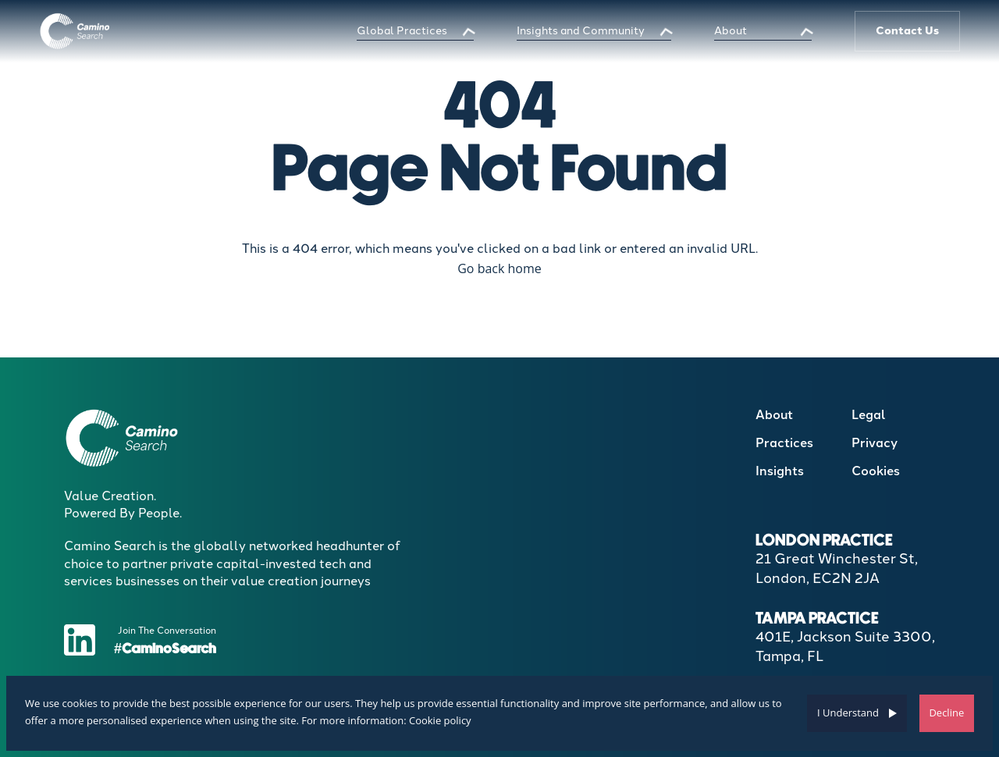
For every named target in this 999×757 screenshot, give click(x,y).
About (730, 30)
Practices (784, 442)
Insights (779, 471)
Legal (868, 414)
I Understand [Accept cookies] (848, 712)
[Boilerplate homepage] (75, 31)
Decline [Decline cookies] (946, 712)
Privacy (874, 442)
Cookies (875, 471)
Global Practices (402, 30)
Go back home (499, 268)
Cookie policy (440, 720)
